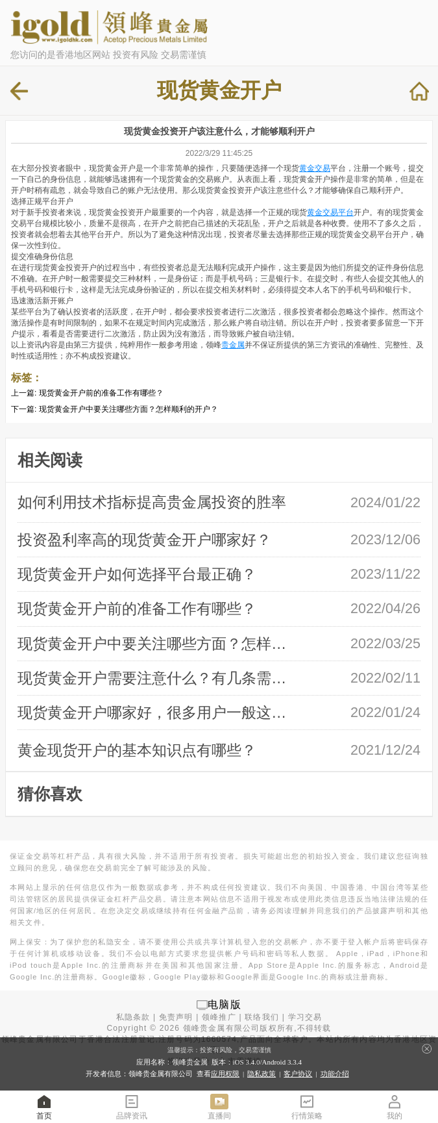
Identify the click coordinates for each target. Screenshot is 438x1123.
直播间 (219, 1106)
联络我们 (262, 1017)
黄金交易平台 (330, 212)
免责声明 (176, 1017)
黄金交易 (314, 168)
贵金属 (233, 344)
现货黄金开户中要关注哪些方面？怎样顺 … (159, 643)
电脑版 (224, 1004)
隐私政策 (261, 1074)
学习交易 (305, 1017)
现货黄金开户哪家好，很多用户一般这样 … (159, 712)
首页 (44, 1106)
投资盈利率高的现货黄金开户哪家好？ (144, 539)
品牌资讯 (131, 1106)
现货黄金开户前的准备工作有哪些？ (101, 392)
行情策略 (306, 1106)
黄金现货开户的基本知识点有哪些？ (137, 750)
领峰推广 (219, 1017)
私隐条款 (133, 1017)
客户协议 (298, 1074)
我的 (394, 1106)
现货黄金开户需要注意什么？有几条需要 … (159, 678)
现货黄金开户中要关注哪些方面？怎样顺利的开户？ (128, 409)
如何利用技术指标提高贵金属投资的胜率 (152, 502)
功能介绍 (335, 1074)
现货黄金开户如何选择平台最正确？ (137, 574)
